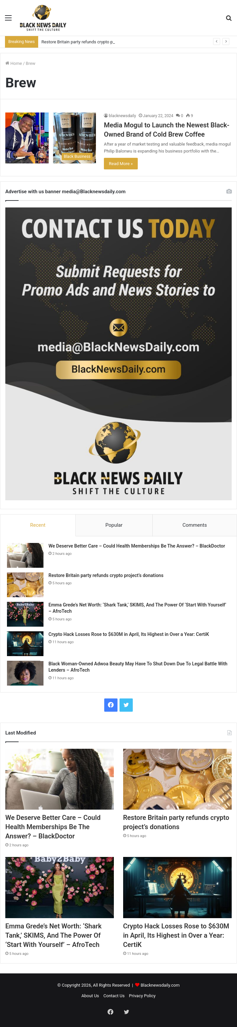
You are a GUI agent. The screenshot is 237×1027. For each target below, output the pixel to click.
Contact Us (114, 995)
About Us (90, 995)
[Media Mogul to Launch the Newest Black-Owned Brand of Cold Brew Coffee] (50, 137)
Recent (37, 525)
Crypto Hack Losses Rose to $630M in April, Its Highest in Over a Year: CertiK (128, 634)
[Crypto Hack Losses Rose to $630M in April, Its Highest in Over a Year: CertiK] (25, 643)
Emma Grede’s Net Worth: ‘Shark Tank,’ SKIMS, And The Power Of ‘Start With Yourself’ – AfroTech (53, 935)
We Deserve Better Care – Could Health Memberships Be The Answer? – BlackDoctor (136, 546)
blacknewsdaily (122, 115)
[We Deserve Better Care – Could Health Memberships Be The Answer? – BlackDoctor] (25, 555)
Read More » (121, 163)
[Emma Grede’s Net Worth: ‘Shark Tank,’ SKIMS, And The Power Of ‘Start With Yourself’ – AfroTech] (25, 614)
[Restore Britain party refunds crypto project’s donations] (25, 584)
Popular (114, 525)
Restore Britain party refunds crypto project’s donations (94, 41)
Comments (195, 525)
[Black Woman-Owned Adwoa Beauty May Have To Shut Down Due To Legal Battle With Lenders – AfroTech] (25, 673)
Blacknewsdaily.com (160, 985)
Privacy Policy (142, 995)
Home (13, 63)
